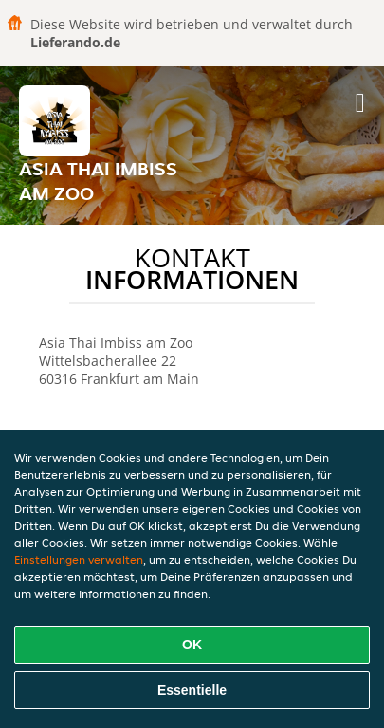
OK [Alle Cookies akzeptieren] (192, 644)
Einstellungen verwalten (78, 560)
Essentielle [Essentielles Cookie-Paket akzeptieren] (192, 690)
